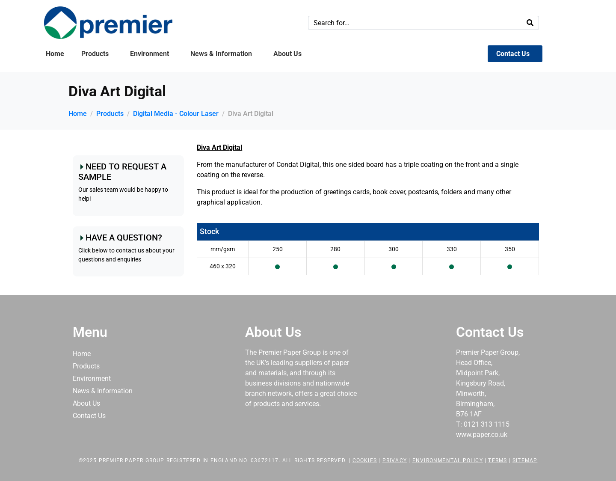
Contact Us (513, 54)
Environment (149, 54)
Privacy (394, 460)
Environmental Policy (447, 460)
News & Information (221, 54)
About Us (287, 54)
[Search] (530, 23)
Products (95, 54)
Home (55, 54)
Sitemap (524, 460)
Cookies (364, 460)
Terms (497, 460)
